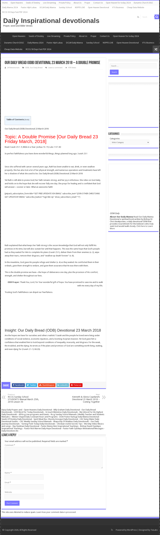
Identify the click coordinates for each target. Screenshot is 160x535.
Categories (115, 138)
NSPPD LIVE (80, 7)
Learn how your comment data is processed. (56, 512)
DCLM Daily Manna (48, 7)
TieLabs (154, 530)
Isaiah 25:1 (82, 153)
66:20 (36, 349)
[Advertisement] (54, 93)
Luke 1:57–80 (55, 147)
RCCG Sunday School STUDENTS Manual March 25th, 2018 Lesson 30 (24, 398)
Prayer (87, 3)
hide (27, 120)
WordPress (132, 530)
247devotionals (13, 68)
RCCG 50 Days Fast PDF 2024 (14, 12)
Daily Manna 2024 (10, 7)
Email (8, 482)
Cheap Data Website (135, 7)
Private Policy (64, 3)
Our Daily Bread (36, 68)
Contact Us (98, 3)
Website (8, 492)
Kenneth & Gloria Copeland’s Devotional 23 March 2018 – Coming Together (84, 398)
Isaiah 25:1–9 (16, 147)
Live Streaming (49, 3)
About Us (77, 3)
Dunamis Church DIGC (143, 3)
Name (8, 473)
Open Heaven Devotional (98, 7)
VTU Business (118, 7)
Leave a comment (55, 68)
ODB (27, 68)
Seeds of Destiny (33, 3)
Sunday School (65, 7)
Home (5, 3)
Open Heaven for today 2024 (118, 3)
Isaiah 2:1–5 (28, 349)
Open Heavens (17, 3)
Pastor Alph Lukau (29, 7)
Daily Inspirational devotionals (51, 20)
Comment (10, 445)
